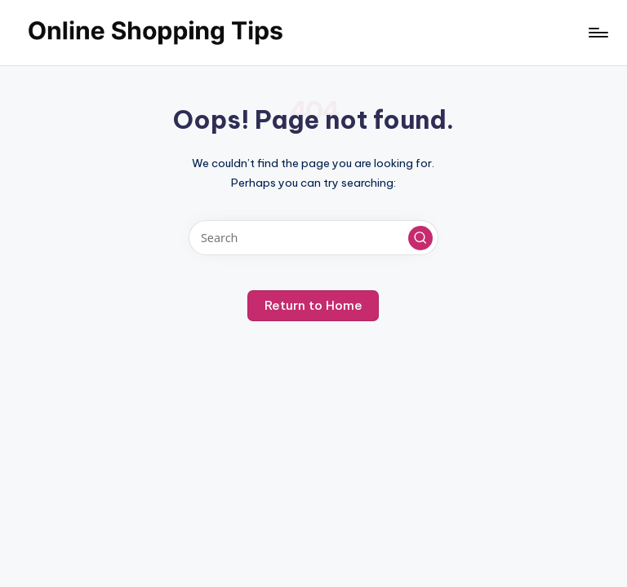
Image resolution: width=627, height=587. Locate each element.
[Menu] (597, 33)
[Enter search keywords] (313, 237)
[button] (420, 238)
